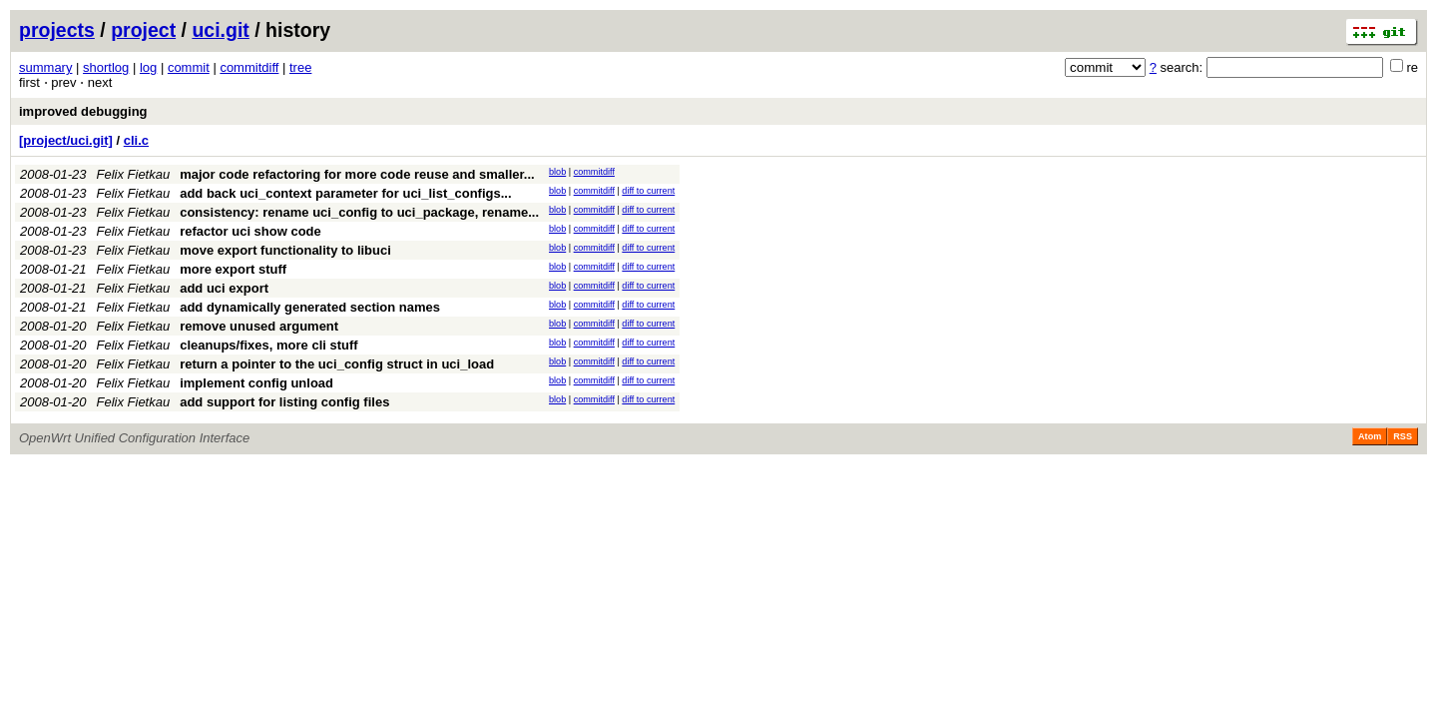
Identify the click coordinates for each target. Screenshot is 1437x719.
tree (300, 67)
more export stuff (233, 269)
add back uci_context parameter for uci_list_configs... (345, 193)
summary (45, 67)
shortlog (106, 67)
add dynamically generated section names (310, 307)
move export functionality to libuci (285, 250)
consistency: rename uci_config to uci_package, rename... (359, 212)
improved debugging (83, 111)
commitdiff (249, 67)
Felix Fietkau (134, 174)
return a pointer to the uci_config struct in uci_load (337, 364)
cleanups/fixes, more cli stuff (268, 345)
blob (557, 172)
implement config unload (256, 382)
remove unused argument (259, 326)
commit (189, 67)
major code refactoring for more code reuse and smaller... (357, 174)
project (143, 30)
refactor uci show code (250, 231)
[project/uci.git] (66, 140)
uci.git (220, 30)
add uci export (224, 288)
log (148, 67)
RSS (1402, 436)
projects (57, 30)
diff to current (648, 191)
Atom (1369, 436)
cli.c (136, 140)
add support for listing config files (284, 401)
